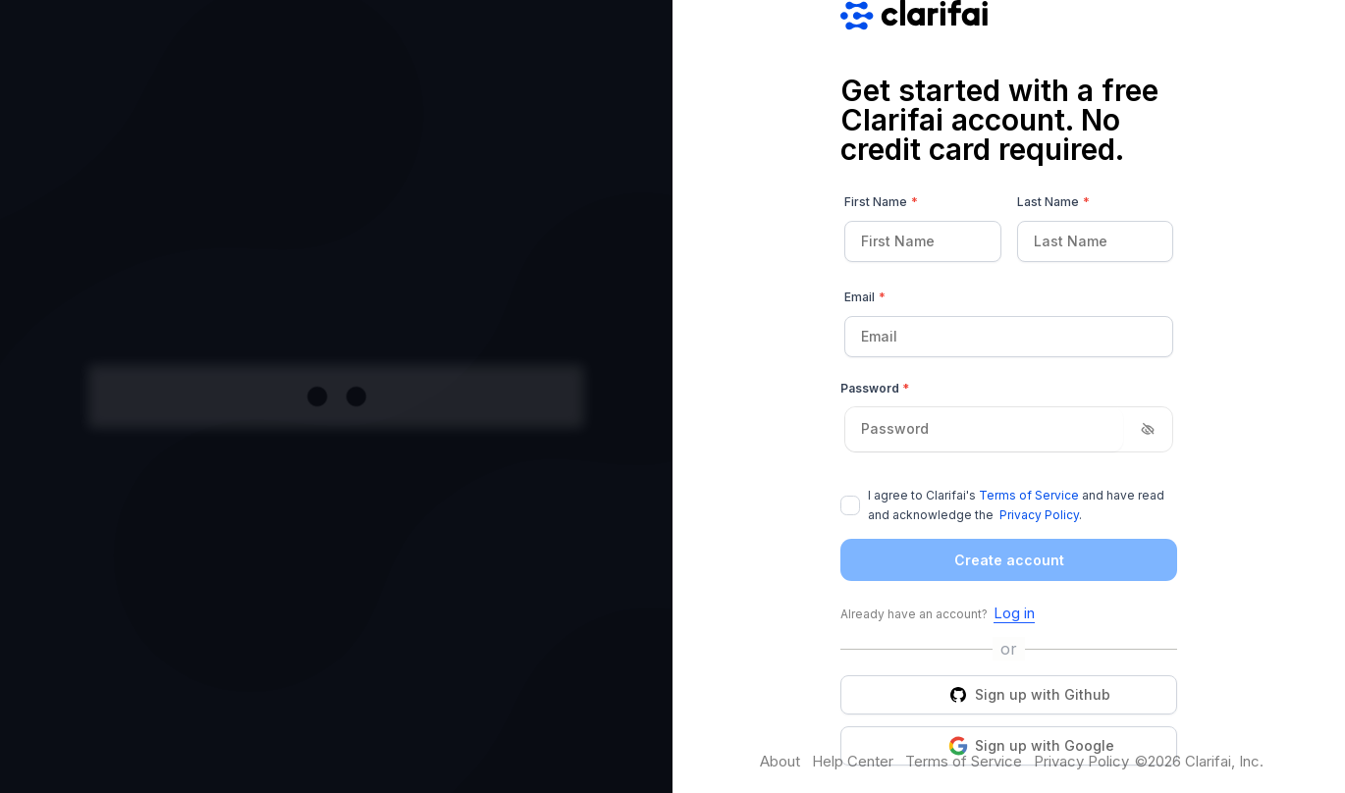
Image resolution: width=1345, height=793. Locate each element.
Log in (1014, 613)
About (780, 761)
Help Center (852, 761)
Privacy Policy (1039, 514)
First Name (881, 202)
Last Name (1053, 202)
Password (874, 388)
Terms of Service (1029, 495)
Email (865, 297)
